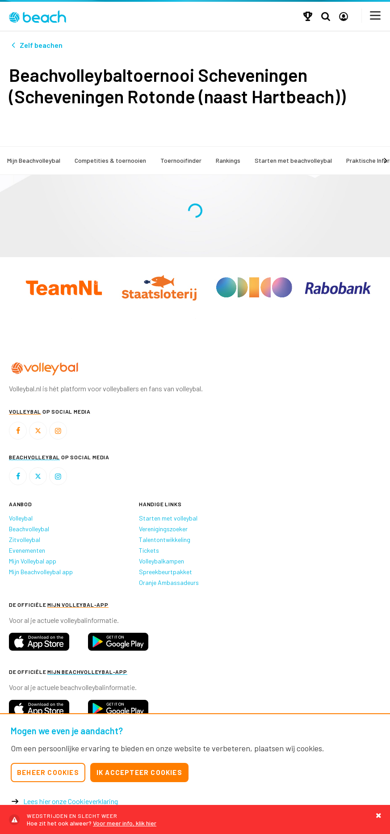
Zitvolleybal (24, 539)
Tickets (149, 550)
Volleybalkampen (161, 561)
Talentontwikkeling (164, 539)
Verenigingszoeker (163, 529)
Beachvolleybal (29, 529)
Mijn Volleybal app (32, 561)
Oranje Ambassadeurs (169, 582)
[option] (71, 318)
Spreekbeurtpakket (165, 572)
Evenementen (27, 550)
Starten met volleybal (168, 518)
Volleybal (21, 518)
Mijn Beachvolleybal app (41, 572)
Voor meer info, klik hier (195, 819)
